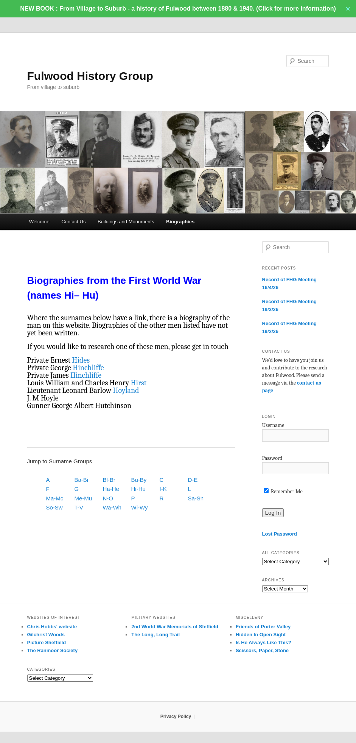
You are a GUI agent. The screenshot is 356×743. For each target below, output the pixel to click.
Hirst (138, 383)
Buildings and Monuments (126, 221)
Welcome (39, 221)
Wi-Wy (139, 507)
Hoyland (126, 390)
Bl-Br (109, 480)
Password (272, 458)
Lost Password (279, 534)
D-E (193, 480)
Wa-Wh (112, 507)
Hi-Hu (138, 489)
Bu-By (139, 480)
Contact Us (73, 221)
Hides (81, 360)
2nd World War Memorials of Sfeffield (174, 626)
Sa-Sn (196, 498)
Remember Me (283, 491)
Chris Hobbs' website (52, 626)
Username (273, 425)
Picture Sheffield (46, 642)
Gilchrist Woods (46, 634)
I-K (163, 489)
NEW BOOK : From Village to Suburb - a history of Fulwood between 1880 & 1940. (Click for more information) (178, 8)
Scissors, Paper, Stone (262, 650)
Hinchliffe (88, 367)
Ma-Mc (55, 498)
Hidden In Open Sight (261, 634)
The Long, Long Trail (155, 634)
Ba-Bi (82, 480)
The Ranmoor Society (52, 650)
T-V (79, 507)
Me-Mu (83, 498)
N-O (108, 498)
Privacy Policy (175, 716)
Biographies (180, 221)
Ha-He (111, 489)
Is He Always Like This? (263, 642)
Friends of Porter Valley (263, 626)
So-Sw (54, 507)
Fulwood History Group (90, 76)
